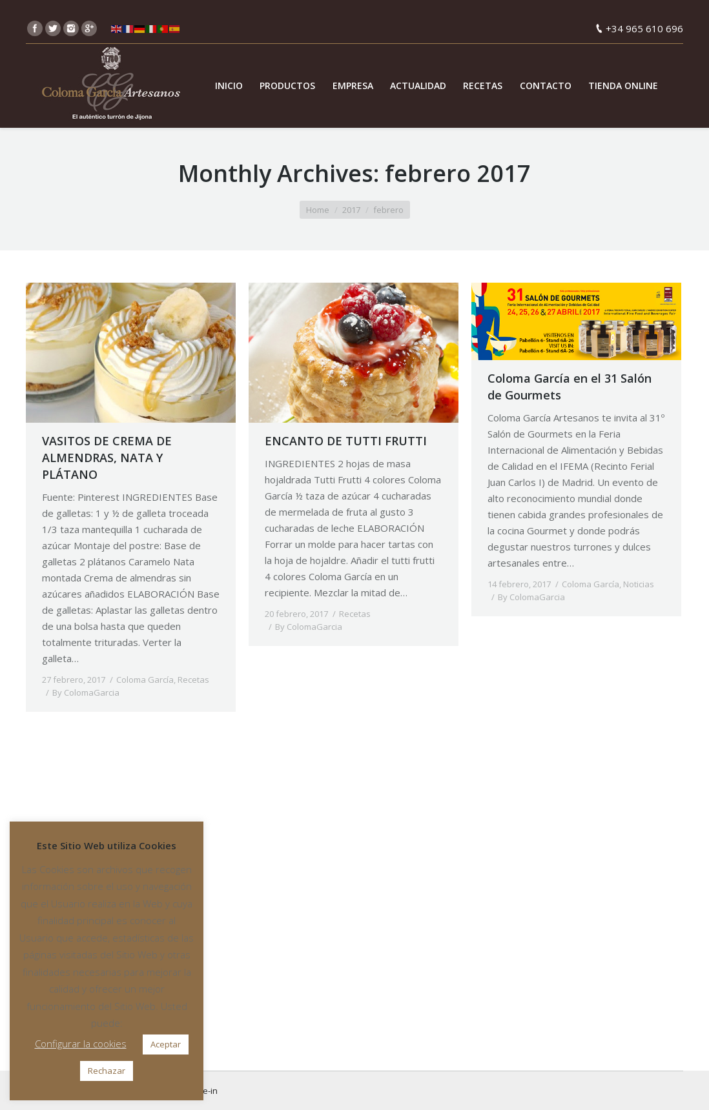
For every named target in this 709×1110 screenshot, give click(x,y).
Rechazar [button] (106, 1070)
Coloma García (145, 679)
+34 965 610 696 (644, 28)
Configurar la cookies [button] (81, 1043)
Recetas (193, 679)
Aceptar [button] (165, 1044)
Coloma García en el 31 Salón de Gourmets (570, 386)
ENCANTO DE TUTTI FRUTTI (346, 441)
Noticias (638, 584)
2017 (351, 210)
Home (317, 210)
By (85, 692)
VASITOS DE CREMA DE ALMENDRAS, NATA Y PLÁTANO (107, 457)
